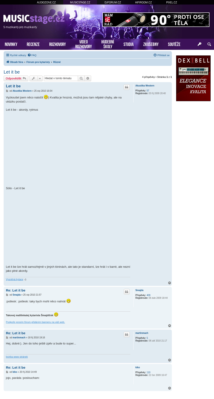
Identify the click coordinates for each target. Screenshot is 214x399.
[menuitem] (31, 55)
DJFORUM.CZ (113, 2)
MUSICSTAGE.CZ (80, 2)
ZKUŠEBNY (150, 43)
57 (148, 90)
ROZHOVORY (57, 43)
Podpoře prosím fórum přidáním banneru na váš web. (35, 322)
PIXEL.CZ (171, 2)
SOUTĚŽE (174, 43)
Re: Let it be (15, 290)
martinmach (141, 333)
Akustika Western (144, 85)
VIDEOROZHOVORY (83, 43)
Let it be (12, 71)
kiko (137, 367)
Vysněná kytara (14, 279)
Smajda (139, 290)
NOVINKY (11, 43)
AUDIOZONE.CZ (46, 2)
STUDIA (129, 43)
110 (149, 372)
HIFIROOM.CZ (143, 2)
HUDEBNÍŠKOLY (107, 43)
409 (149, 295)
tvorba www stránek (17, 356)
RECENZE (33, 43)
